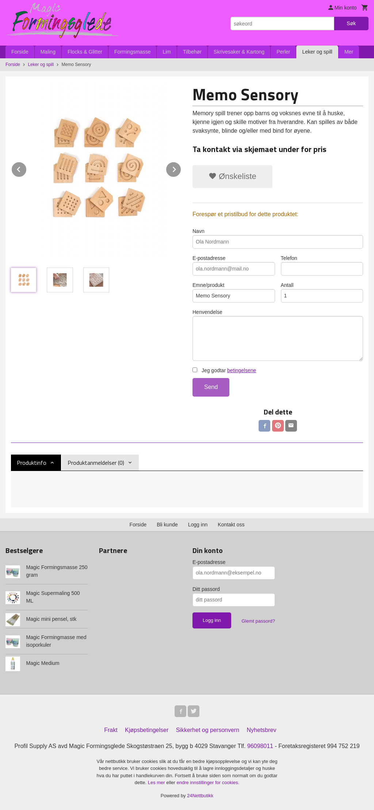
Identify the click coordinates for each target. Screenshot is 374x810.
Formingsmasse (132, 52)
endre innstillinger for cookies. (207, 782)
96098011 (260, 746)
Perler (283, 52)
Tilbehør (192, 52)
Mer (348, 52)
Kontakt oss (231, 524)
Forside (19, 52)
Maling (48, 52)
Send (211, 387)
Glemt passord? (258, 621)
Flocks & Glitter (85, 52)
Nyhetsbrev (261, 730)
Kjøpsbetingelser (146, 730)
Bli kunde (167, 524)
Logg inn (198, 524)
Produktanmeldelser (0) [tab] (96, 462)
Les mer (157, 782)
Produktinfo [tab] (31, 462)
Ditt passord (206, 589)
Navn (277, 238)
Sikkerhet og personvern (207, 730)
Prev (26, 168)
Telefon (322, 265)
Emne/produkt (233, 292)
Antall (322, 292)
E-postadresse (233, 265)
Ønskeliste (232, 176)
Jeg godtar (224, 370)
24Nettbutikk (200, 795)
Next (181, 168)
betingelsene (241, 370)
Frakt (110, 730)
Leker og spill (317, 52)
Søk (351, 23)
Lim (167, 52)
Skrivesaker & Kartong (239, 52)
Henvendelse (277, 335)
